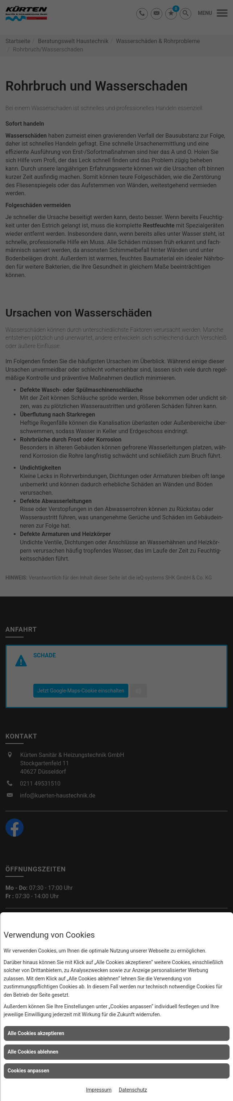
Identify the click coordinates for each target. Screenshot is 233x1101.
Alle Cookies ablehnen (33, 1052)
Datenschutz (133, 1090)
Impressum (98, 1090)
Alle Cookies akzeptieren (36, 1033)
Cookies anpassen (28, 1070)
